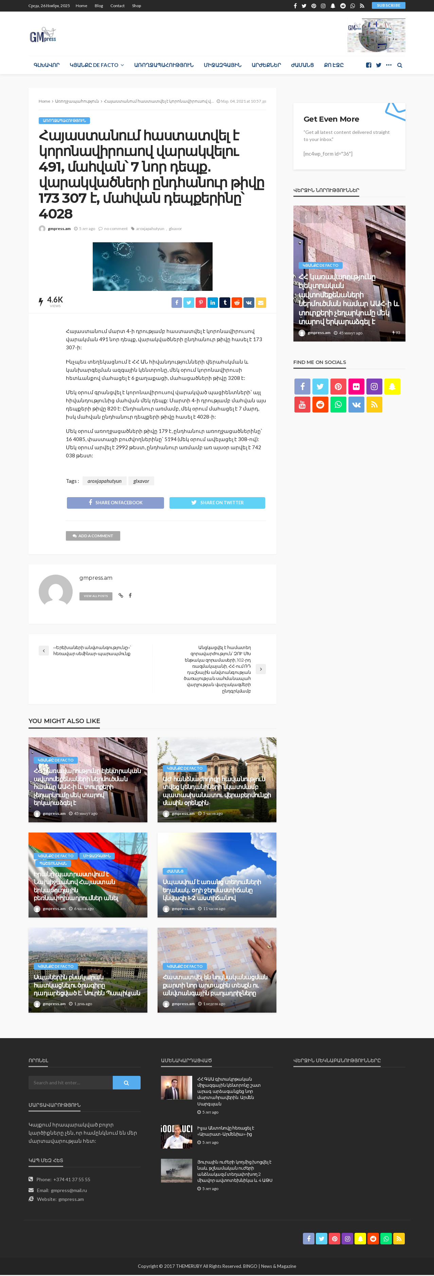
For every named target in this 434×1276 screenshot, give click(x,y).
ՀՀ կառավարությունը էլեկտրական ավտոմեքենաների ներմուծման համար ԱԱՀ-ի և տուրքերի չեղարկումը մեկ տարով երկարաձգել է (87, 788)
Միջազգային (222, 65)
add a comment (93, 536)
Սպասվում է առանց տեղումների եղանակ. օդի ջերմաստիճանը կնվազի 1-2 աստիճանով (212, 891)
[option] (349, 274)
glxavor (175, 228)
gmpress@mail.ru (69, 1191)
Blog (99, 5)
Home (81, 5)
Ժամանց (302, 65)
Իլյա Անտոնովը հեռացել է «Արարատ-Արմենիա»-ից (225, 1132)
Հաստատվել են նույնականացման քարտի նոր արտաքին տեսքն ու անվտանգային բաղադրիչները (215, 986)
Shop (136, 5)
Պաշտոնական (53, 864)
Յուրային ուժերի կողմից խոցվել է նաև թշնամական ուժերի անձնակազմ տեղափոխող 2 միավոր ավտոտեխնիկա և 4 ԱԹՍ (234, 1172)
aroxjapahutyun (150, 228)
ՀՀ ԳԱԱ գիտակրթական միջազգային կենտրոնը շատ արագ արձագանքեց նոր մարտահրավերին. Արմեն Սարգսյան (229, 1092)
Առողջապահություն (164, 65)
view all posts (97, 597)
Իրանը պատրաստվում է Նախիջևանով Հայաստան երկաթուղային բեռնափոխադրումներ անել (76, 887)
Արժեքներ (266, 65)
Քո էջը (334, 65)
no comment (116, 228)
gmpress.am (59, 228)
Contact (117, 5)
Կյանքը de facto (94, 65)
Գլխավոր (46, 65)
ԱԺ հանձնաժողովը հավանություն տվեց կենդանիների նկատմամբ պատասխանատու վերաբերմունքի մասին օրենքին (217, 792)
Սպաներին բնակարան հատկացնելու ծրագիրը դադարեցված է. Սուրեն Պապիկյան (87, 986)
